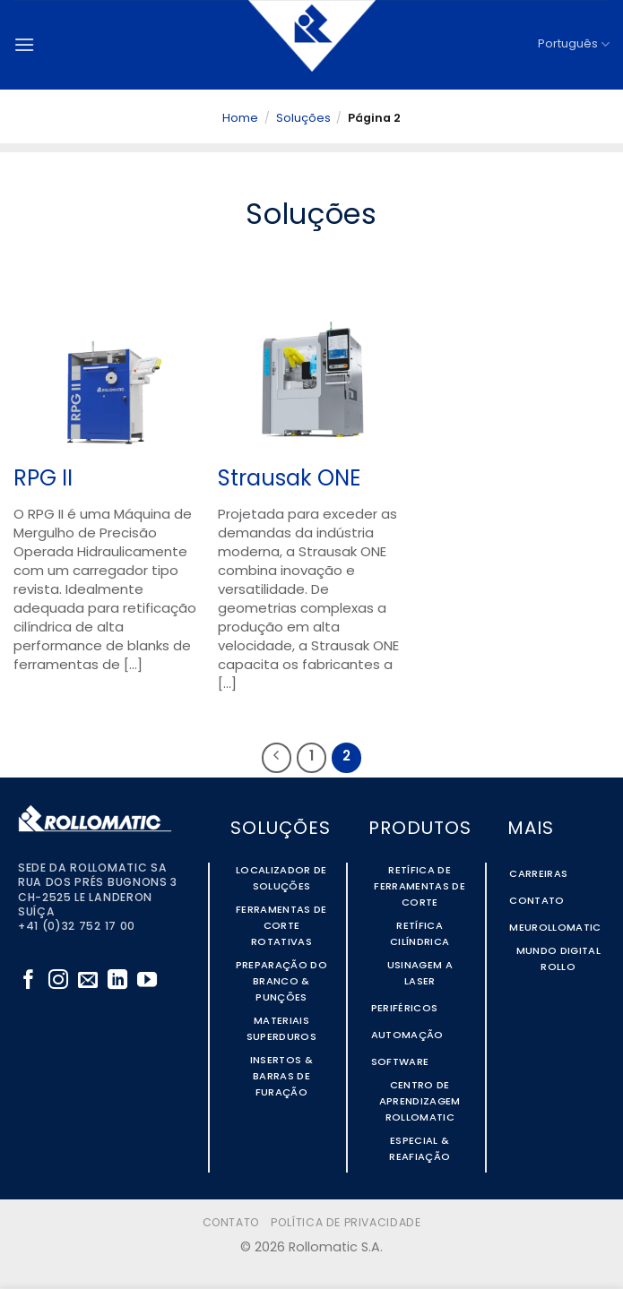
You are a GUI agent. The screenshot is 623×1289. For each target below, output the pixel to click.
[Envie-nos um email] (88, 981)
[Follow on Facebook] (29, 981)
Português (574, 44)
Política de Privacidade (345, 1223)
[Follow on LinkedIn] (117, 981)
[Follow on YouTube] (147, 981)
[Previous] (277, 758)
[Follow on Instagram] (58, 981)
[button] (24, 44)
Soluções (303, 119)
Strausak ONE (289, 480)
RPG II (43, 480)
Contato (231, 1223)
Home (240, 119)
